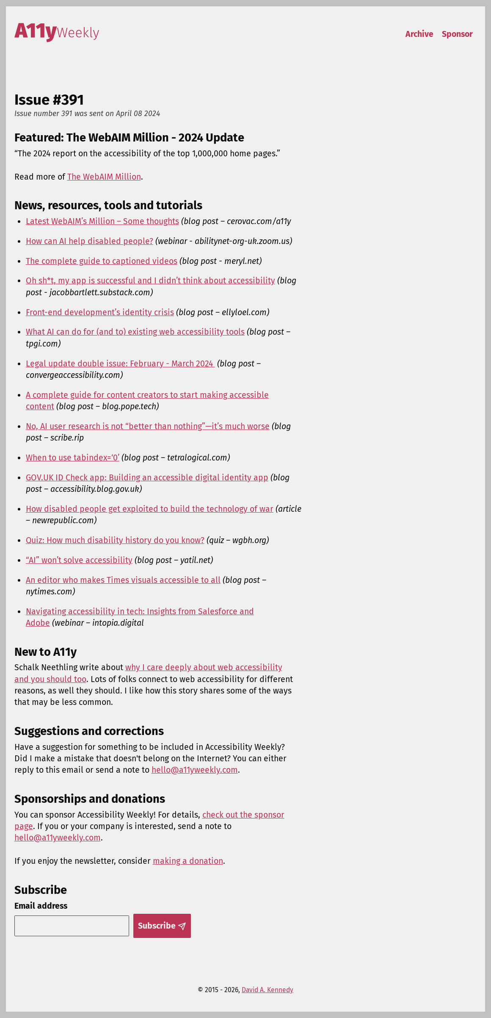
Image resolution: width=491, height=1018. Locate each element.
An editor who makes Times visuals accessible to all (123, 580)
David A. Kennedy (267, 990)
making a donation (188, 861)
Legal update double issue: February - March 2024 (120, 364)
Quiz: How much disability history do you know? (115, 540)
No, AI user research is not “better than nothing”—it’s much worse (148, 426)
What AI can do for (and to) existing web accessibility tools (135, 332)
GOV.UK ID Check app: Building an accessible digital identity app (147, 478)
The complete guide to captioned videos (101, 261)
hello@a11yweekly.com (195, 770)
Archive (419, 34)
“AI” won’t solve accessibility (79, 560)
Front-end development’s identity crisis (100, 312)
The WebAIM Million (104, 177)
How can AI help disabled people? (89, 241)
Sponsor (457, 34)
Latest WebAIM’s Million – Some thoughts (102, 221)
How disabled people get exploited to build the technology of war (149, 509)
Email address (40, 906)
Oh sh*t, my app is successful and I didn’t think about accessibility (150, 281)
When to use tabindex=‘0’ (72, 458)
